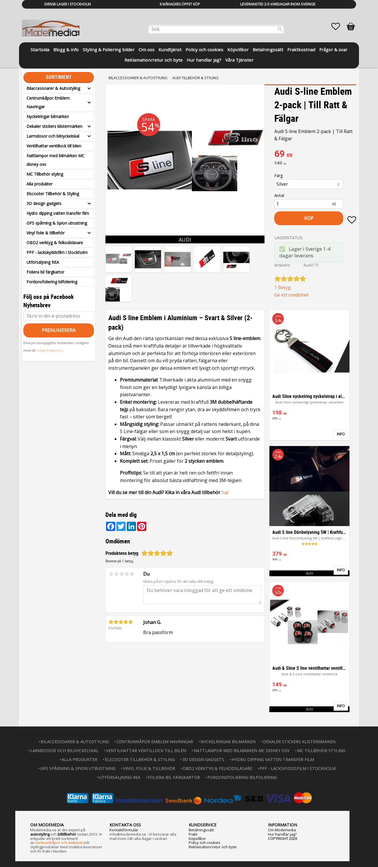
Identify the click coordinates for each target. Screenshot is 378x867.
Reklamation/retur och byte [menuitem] (153, 60)
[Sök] (279, 29)
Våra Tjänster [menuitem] (239, 60)
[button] (338, 26)
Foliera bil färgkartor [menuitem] (45, 272)
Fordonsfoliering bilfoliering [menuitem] (52, 281)
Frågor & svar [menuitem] (333, 49)
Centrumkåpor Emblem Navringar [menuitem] (48, 102)
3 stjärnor (121, 573)
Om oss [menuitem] (146, 49)
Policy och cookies (204, 842)
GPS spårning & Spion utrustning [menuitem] (57, 223)
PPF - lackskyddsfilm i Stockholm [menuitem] (57, 252)
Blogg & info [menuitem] (66, 49)
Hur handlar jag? (282, 834)
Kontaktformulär (123, 829)
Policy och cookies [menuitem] (204, 49)
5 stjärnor (132, 573)
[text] (315, 154)
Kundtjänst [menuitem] (170, 49)
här (225, 492)
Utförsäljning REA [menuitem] (43, 262)
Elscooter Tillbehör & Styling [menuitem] (53, 193)
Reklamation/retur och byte (213, 846)
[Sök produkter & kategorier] (216, 29)
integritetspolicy (50, 350)
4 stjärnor (126, 573)
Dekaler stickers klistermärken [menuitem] (54, 126)
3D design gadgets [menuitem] (44, 203)
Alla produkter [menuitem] (39, 184)
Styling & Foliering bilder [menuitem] (109, 49)
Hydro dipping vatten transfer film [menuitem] (58, 213)
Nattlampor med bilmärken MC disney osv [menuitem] (55, 160)
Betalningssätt (201, 829)
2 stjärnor (116, 573)
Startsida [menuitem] (40, 49)
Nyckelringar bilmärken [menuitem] (48, 116)
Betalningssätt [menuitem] (268, 49)
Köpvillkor (197, 838)
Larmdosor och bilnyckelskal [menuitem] (53, 136)
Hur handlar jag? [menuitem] (204, 60)
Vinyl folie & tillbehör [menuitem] (46, 233)
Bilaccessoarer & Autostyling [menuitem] (53, 88)
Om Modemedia (282, 829)
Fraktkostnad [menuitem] (301, 49)
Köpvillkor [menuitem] (238, 49)
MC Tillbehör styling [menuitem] (45, 174)
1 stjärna (111, 573)
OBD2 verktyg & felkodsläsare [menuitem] (55, 242)
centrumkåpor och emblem (58, 842)
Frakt (193, 834)
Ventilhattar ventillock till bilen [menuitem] (54, 146)
